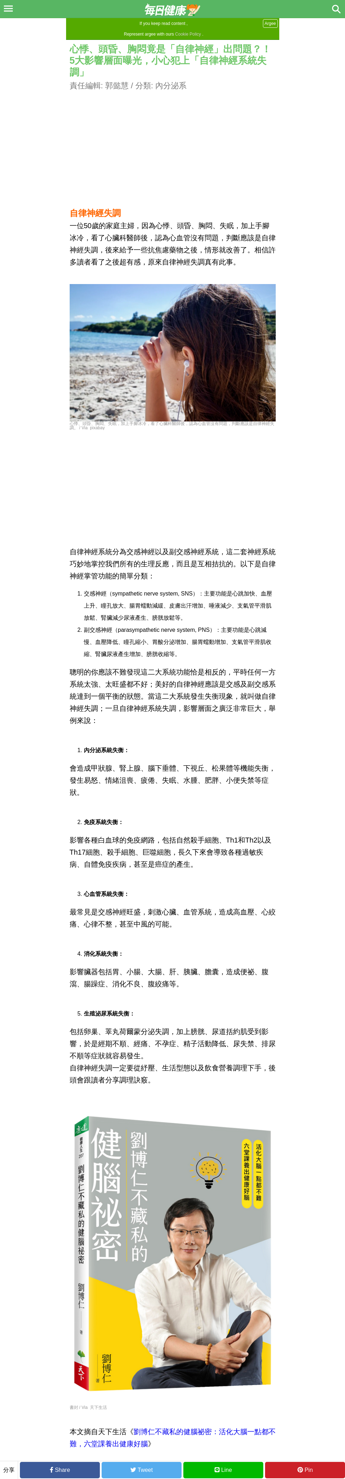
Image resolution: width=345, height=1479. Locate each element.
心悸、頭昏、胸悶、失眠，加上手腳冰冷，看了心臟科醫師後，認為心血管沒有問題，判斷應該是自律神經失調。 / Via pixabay (172, 425)
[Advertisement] (173, 141)
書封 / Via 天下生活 (88, 1407)
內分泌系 (171, 85)
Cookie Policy (188, 34)
